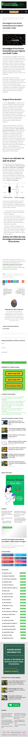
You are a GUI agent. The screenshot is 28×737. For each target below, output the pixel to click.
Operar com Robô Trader (8, 276)
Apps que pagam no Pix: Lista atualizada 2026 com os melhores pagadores (16, 690)
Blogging (8, 734)
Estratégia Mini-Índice (18, 274)
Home (4, 732)
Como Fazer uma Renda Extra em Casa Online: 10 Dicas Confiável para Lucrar (17, 463)
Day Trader (15, 617)
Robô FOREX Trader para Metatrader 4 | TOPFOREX (20, 512)
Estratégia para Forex (15, 629)
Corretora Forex (15, 596)
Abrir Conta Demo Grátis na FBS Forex (19, 515)
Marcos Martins (7, 31)
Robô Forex (15, 591)
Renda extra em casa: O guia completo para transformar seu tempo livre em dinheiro (12, 409)
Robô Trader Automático (14, 17)
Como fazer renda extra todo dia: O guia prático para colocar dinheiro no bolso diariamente (13, 397)
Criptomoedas (15, 602)
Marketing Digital (15, 638)
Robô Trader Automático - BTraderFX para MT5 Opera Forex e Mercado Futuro (7, 513)
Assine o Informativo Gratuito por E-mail (7, 522)
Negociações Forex (15, 632)
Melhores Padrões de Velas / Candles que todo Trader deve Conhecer (17, 442)
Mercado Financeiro (15, 576)
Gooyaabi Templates (22, 734)
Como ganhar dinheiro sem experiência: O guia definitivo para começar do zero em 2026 (17, 697)
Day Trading (15, 608)
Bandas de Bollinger (15, 626)
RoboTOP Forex (15, 635)
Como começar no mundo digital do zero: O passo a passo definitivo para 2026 (13, 413)
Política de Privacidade (16, 732)
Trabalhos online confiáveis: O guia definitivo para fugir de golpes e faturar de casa (13, 401)
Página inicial (5, 17)
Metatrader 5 (15, 599)
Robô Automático (15, 585)
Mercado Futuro (15, 605)
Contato (24, 732)
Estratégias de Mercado (15, 579)
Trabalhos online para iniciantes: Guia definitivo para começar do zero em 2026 (16, 456)
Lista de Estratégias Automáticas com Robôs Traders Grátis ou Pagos (13, 540)
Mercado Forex (15, 573)
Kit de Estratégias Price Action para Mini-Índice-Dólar (19, 721)
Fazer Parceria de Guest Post (6, 518)
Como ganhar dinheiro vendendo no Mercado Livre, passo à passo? (17, 448)
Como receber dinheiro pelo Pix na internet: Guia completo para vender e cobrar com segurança (17, 682)
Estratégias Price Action (19, 275)
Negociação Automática (15, 623)
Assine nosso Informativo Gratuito (20, 725)
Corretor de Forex (15, 620)
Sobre (8, 732)
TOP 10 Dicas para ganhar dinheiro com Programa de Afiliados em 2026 (17, 429)
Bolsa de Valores (9, 274)
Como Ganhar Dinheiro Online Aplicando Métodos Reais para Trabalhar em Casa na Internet (20, 520)
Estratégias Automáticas (8, 275)
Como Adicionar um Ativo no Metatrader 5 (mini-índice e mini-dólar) (16, 422)
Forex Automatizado (15, 614)
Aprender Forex (15, 582)
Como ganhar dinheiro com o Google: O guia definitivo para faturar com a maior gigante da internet (12, 405)
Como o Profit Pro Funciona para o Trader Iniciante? (16, 435)
